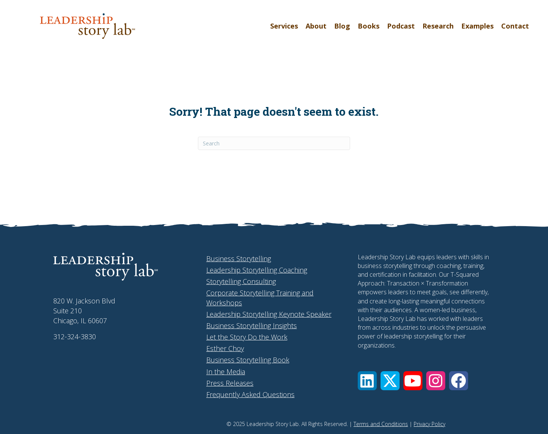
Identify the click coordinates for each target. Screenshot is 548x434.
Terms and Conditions (381, 424)
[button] (367, 380)
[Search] (274, 143)
